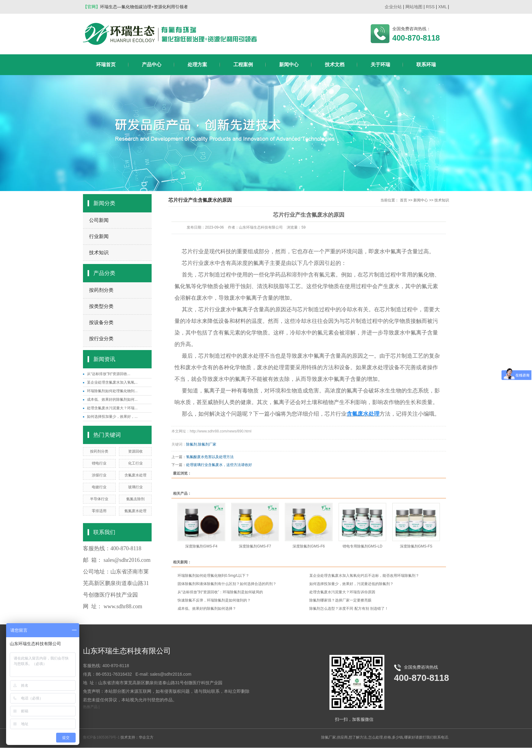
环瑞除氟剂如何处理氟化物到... (112, 391)
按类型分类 (101, 306)
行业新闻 (99, 236)
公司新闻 (99, 220)
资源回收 (135, 451)
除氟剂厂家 (207, 444)
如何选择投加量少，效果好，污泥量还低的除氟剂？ (351, 584)
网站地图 (413, 6)
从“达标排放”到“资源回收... (108, 374)
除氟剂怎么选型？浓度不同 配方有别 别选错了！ (348, 608)
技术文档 (334, 64)
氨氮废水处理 (135, 511)
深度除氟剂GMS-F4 (201, 546)
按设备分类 (101, 322)
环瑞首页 (106, 64)
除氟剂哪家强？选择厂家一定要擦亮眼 (340, 600)
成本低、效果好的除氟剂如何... (112, 399)
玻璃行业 (135, 487)
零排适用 (99, 511)
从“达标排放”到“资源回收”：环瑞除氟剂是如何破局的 (220, 592)
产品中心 (151, 64)
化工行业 (135, 463)
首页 (403, 200)
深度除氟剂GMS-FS (416, 546)
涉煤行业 (99, 475)
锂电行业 (99, 463)
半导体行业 (99, 499)
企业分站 (393, 6)
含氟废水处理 (135, 475)
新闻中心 (289, 64)
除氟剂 (191, 444)
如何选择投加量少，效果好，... (112, 416)
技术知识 (99, 252)
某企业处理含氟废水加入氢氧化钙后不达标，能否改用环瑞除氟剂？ (364, 575)
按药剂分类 (101, 290)
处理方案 (197, 64)
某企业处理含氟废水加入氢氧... (112, 382)
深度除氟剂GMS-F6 (309, 546)
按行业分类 (101, 338)
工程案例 (243, 64)
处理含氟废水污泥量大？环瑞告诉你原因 (342, 592)
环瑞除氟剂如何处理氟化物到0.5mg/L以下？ (213, 575)
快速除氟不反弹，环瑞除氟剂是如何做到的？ (214, 600)
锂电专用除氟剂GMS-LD (363, 546)
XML (442, 6)
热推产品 (90, 707)
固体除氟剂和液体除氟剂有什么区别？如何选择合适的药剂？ (227, 584)
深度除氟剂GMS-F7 (255, 546)
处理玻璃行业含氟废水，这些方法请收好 (219, 465)
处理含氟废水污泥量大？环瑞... (112, 408)
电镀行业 (99, 487)
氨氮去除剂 (135, 499)
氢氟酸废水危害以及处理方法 (210, 457)
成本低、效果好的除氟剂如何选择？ (207, 608)
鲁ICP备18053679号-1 (101, 737)
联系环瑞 (426, 64)
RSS (430, 6)
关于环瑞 (380, 64)
